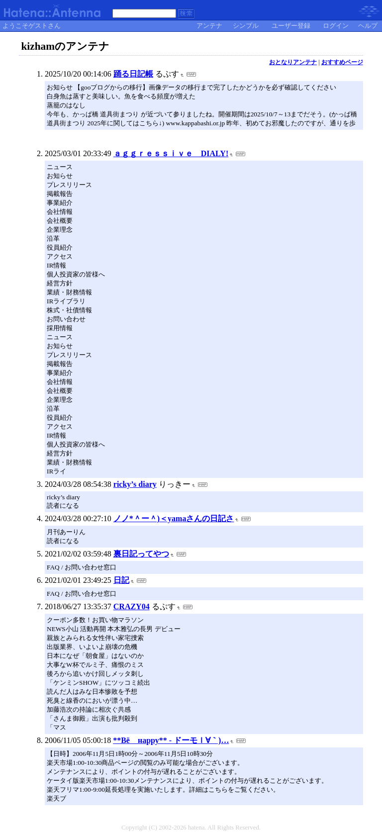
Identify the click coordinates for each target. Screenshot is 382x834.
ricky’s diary (135, 484)
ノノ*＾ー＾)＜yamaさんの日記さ (173, 518)
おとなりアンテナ (293, 62)
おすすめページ (342, 62)
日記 (121, 580)
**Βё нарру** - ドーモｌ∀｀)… (171, 740)
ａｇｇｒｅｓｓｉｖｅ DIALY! (170, 153)
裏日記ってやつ (141, 554)
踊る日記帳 (133, 74)
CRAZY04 (131, 606)
